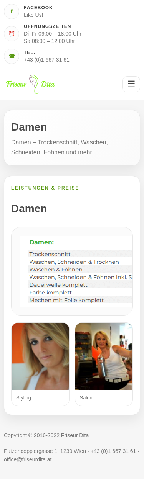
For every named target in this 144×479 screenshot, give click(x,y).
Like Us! (33, 15)
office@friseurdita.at (27, 459)
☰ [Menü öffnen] (131, 84)
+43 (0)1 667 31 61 (47, 60)
